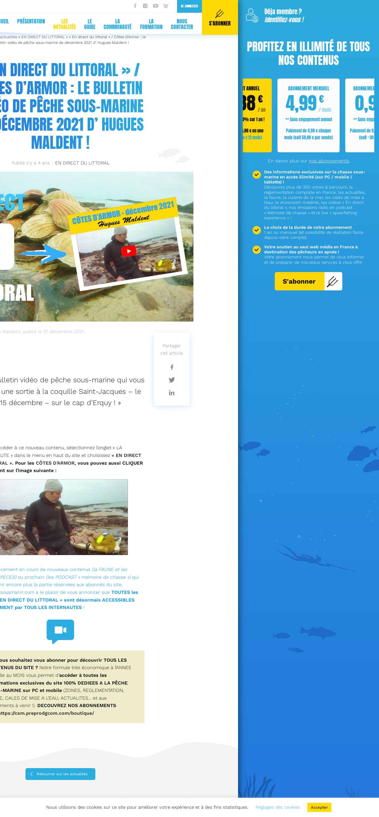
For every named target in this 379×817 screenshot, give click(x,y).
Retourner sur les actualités (62, 774)
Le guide (89, 24)
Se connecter (189, 6)
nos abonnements (329, 161)
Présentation (31, 21)
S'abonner (311, 281)
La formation (151, 24)
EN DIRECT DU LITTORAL (82, 163)
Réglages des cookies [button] (278, 807)
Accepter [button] (319, 807)
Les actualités (64, 24)
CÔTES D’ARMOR (55, 463)
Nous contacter (182, 24)
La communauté (117, 24)
